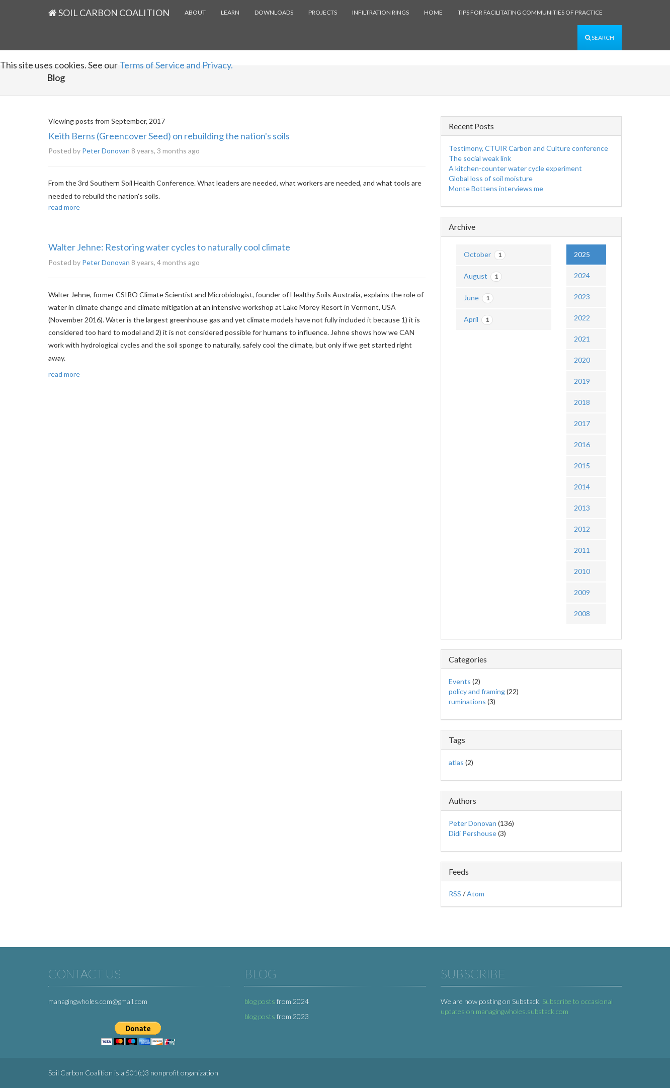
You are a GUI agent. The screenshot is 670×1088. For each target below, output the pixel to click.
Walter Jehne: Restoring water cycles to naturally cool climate (169, 247)
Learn (230, 12)
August (483, 277)
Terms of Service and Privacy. (176, 64)
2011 (582, 550)
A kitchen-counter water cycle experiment (515, 168)
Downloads (274, 12)
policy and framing (477, 691)
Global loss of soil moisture (491, 178)
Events (460, 681)
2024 (582, 275)
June (478, 298)
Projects (322, 12)
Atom (475, 893)
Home (433, 12)
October (485, 255)
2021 (582, 338)
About (195, 12)
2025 (582, 254)
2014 (582, 486)
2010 (582, 571)
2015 (582, 465)
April (478, 320)
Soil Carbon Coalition (109, 12)
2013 (582, 508)
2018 (582, 402)
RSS (455, 893)
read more (64, 207)
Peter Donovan (106, 150)
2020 (582, 360)
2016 (582, 444)
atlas (456, 762)
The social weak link (480, 158)
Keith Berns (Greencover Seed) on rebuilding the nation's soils (169, 135)
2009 (582, 592)
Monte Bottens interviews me (496, 188)
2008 (582, 613)
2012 (582, 529)
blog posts (259, 1001)
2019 (582, 381)
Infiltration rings (380, 12)
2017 (582, 423)
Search (599, 37)
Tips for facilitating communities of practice (530, 12)
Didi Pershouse (472, 833)
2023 (582, 296)
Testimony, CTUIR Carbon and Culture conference (528, 148)
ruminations (467, 701)
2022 (582, 317)
